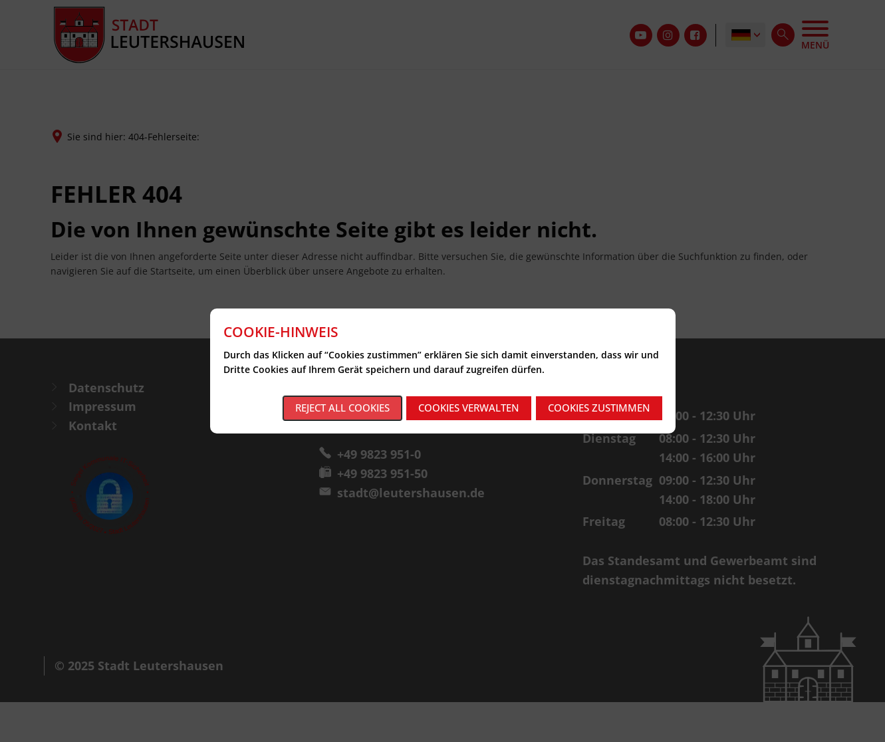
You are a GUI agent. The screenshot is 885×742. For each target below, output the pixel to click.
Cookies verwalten (468, 407)
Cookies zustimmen (599, 407)
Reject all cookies (342, 407)
